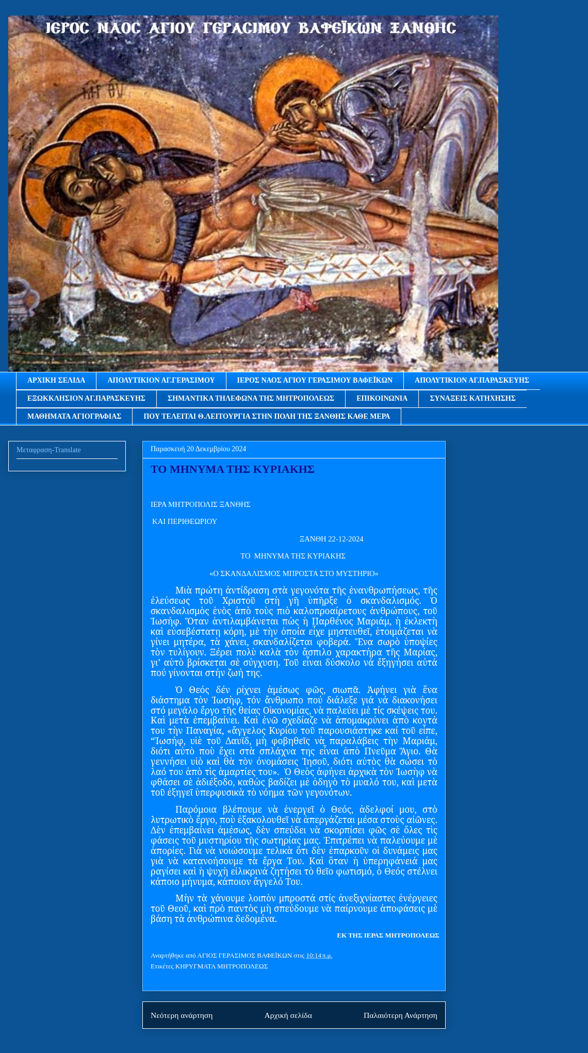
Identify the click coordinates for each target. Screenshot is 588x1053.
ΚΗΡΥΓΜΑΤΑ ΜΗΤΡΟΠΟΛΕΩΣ (221, 966)
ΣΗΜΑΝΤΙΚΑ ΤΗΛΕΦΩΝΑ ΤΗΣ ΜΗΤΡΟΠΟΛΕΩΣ (251, 398)
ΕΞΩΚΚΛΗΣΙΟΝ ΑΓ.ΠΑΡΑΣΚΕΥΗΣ (86, 398)
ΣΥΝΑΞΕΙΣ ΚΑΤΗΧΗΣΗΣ (472, 398)
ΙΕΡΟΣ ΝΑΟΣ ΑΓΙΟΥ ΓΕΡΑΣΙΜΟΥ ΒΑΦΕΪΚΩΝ (315, 380)
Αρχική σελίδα (288, 1015)
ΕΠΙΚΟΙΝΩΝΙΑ (381, 398)
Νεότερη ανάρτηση (182, 1015)
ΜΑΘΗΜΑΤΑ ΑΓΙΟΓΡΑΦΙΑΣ (74, 416)
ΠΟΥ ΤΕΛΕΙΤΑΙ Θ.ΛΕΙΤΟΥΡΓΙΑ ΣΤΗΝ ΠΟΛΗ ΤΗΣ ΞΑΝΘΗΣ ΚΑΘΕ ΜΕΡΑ (266, 416)
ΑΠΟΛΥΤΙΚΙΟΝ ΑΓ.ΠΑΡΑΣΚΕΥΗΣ (472, 380)
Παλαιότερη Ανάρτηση (400, 1015)
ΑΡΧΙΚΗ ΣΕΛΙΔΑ (56, 380)
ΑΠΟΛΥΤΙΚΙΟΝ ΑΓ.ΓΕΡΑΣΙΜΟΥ (161, 380)
